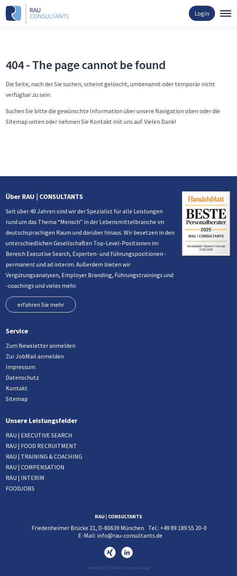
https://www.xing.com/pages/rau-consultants (110, 552)
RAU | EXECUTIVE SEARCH (39, 435)
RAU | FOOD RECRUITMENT (41, 446)
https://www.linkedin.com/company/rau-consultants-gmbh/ (127, 552)
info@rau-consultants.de (129, 535)
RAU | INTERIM (25, 477)
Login (202, 13)
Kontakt (17, 388)
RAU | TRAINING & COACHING (44, 456)
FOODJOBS (20, 488)
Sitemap (17, 398)
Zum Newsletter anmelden (40, 345)
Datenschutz (22, 377)
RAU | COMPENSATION (35, 467)
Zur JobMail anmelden (35, 356)
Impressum (20, 367)
